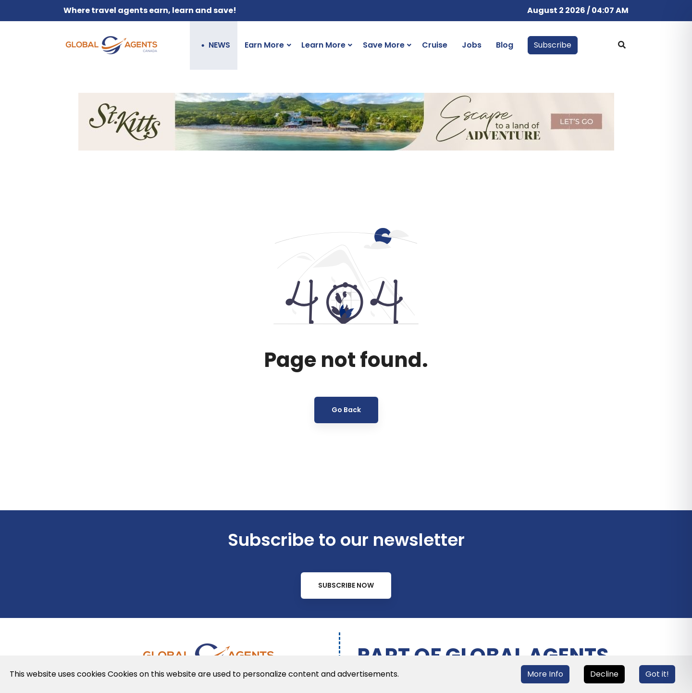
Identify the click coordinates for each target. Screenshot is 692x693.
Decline (604, 674)
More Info (545, 674)
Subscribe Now (346, 585)
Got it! (657, 674)
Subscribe (552, 44)
